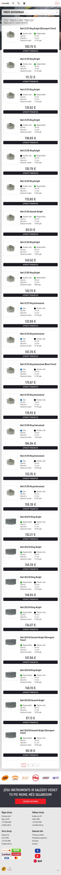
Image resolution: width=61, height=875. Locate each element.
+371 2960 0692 (6, 822)
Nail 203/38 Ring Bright (31, 577)
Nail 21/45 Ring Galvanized (32, 455)
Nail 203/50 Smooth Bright (32, 700)
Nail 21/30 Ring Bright (30, 59)
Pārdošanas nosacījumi (39, 838)
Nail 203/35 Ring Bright (30, 547)
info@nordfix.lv (6, 825)
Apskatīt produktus (30, 51)
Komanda (35, 841)
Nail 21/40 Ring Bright (30, 181)
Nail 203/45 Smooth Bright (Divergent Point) (37, 638)
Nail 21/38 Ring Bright (30, 150)
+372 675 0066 (6, 841)
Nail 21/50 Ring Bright (30, 272)
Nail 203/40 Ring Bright (31, 607)
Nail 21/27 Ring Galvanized (32, 303)
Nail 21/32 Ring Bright (30, 89)
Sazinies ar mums (30, 801)
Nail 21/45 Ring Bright (30, 242)
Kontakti (35, 844)
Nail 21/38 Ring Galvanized (32, 425)
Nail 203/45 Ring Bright (30, 670)
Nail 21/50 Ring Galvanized (32, 486)
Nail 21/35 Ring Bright (30, 120)
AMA (58, 870)
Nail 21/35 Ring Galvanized (32, 394)
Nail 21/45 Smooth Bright (31, 211)
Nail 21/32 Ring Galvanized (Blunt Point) (38, 364)
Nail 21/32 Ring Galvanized (32, 333)
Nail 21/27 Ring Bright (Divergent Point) (38, 28)
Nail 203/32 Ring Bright (30, 516)
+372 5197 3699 (37, 822)
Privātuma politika (38, 835)
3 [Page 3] (32, 765)
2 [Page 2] (28, 765)
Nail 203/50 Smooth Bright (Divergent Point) (37, 732)
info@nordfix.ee (7, 844)
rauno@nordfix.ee (37, 825)
